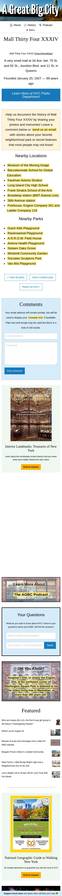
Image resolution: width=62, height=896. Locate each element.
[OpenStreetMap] (43, 53)
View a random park (42, 277)
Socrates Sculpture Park (24, 258)
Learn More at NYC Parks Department (31, 95)
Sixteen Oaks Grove (22, 248)
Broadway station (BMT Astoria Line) (33, 195)
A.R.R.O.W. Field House (24, 238)
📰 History (30, 25)
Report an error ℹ (31, 286)
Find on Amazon (31, 467)
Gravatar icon (35, 317)
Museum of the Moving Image (28, 165)
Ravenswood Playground (25, 233)
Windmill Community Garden (28, 253)
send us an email (44, 129)
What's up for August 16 (13, 731)
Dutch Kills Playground (23, 228)
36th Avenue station (21, 200)
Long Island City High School (28, 185)
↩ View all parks (15, 277)
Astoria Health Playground (26, 243)
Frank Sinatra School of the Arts (30, 190)
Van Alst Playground (22, 263)
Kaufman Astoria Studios (25, 180)
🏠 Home (15, 25)
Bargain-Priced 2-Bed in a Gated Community (22, 752)
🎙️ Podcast (45, 25)
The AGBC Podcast (31, 594)
